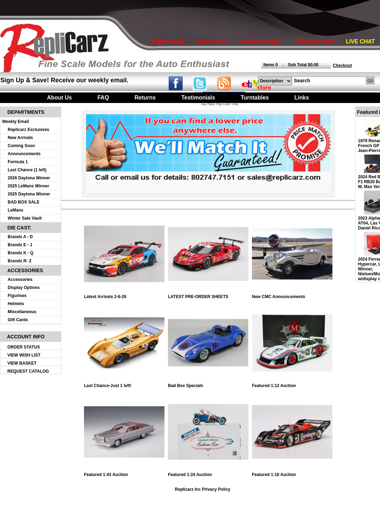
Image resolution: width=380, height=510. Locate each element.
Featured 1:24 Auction (208, 472)
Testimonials (198, 98)
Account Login (261, 41)
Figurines (17, 295)
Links (301, 98)
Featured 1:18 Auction (292, 472)
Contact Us (212, 41)
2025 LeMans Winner (28, 186)
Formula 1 (18, 161)
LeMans (15, 210)
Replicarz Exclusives (28, 129)
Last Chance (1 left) (27, 169)
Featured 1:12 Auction (292, 383)
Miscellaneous (22, 311)
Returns (144, 98)
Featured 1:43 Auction (124, 472)
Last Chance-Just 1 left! (124, 383)
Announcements (24, 153)
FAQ (103, 98)
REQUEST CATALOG (28, 371)
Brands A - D (20, 236)
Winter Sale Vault (25, 218)
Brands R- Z (19, 261)
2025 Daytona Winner (29, 194)
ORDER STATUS (23, 347)
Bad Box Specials (208, 383)
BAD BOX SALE (24, 202)
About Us (59, 98)
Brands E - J (20, 244)
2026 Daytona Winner (29, 177)
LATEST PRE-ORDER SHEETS (208, 294)
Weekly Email (15, 121)
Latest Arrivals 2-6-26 (124, 294)
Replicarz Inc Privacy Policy (203, 489)
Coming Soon (21, 145)
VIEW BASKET (21, 363)
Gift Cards (18, 319)
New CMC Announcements (292, 294)
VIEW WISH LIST (24, 355)
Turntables (255, 98)
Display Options (24, 287)
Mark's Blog (167, 41)
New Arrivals (20, 137)
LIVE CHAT (360, 41)
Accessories (20, 279)
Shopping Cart (314, 41)
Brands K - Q (20, 252)
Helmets (16, 303)
